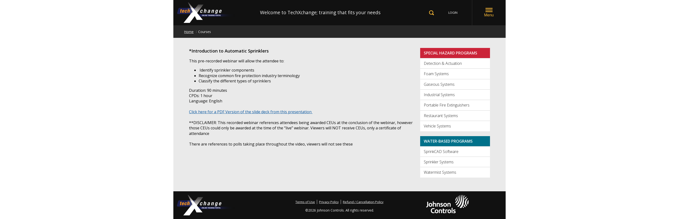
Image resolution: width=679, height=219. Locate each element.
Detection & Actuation (443, 63)
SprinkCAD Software (441, 151)
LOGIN (452, 12)
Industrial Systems (439, 94)
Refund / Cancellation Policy (363, 202)
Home (189, 31)
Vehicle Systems (437, 126)
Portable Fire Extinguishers (447, 105)
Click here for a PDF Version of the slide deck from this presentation (251, 111)
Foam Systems (436, 73)
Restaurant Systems (441, 115)
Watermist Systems (440, 172)
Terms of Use (305, 202)
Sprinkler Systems (439, 162)
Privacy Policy (329, 202)
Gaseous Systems (439, 84)
